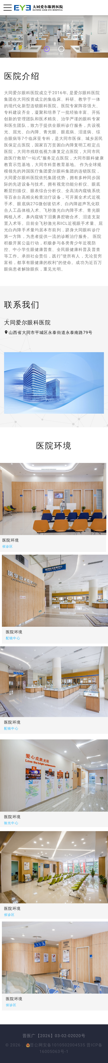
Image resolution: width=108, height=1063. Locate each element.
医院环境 (27, 632)
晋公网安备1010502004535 (55, 1045)
